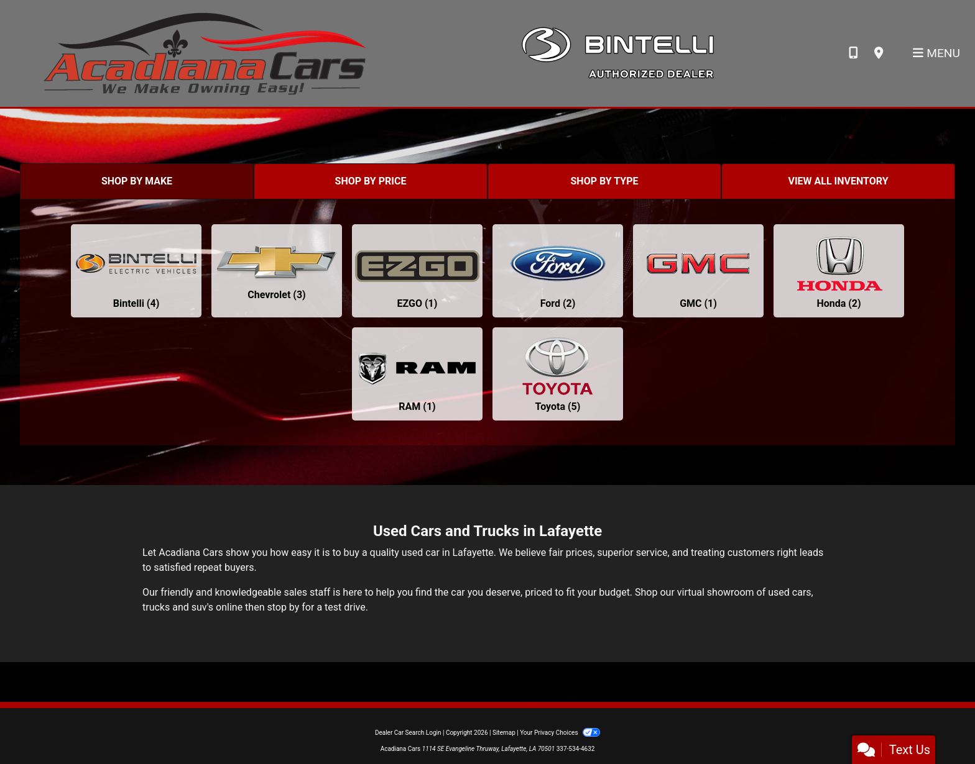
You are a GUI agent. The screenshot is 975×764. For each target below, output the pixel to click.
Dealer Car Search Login (408, 732)
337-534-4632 (576, 748)
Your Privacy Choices (560, 732)
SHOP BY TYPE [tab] (605, 181)
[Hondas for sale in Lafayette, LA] (839, 270)
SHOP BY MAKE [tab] (136, 181)
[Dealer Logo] (204, 52)
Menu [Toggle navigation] (936, 53)
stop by (283, 607)
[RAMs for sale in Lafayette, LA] (417, 374)
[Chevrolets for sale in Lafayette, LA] (276, 270)
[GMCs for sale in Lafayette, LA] (698, 270)
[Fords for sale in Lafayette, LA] (557, 270)
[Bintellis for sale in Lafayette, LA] (136, 270)
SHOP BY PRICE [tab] (371, 181)
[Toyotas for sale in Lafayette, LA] (557, 374)
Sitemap (503, 732)
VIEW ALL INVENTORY (838, 181)
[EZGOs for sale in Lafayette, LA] (417, 270)
